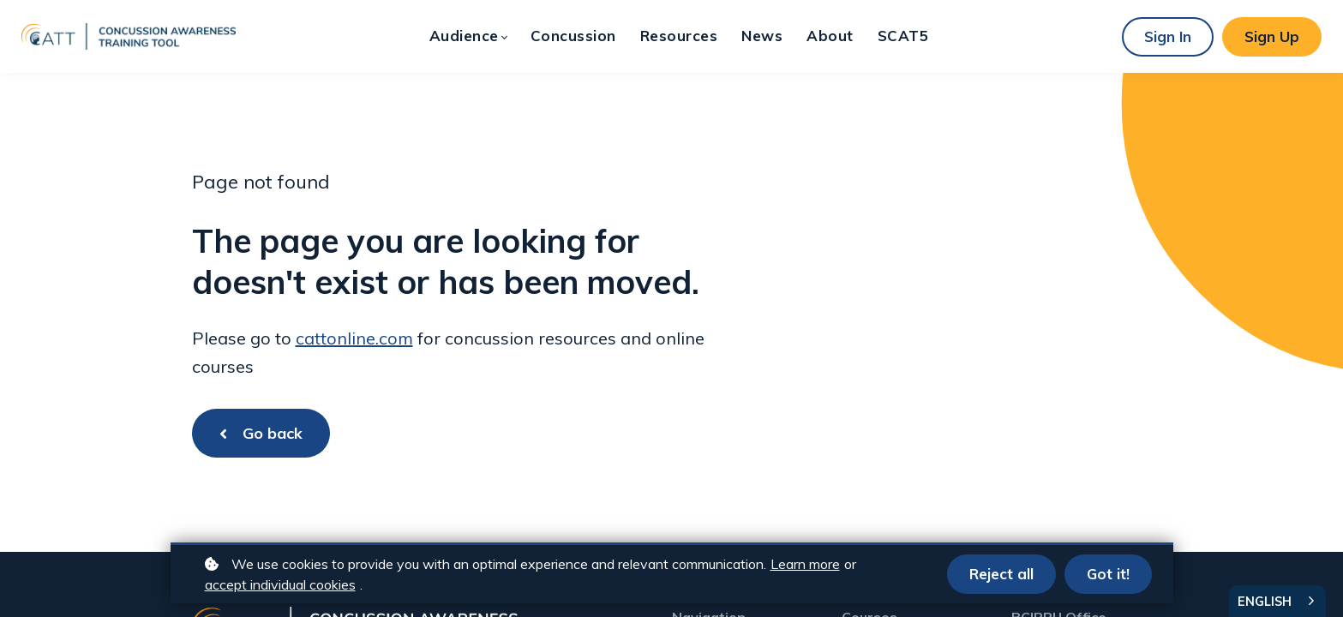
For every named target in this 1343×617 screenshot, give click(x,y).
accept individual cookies (280, 584)
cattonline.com (354, 338)
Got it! (1108, 574)
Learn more (805, 563)
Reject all (1001, 574)
